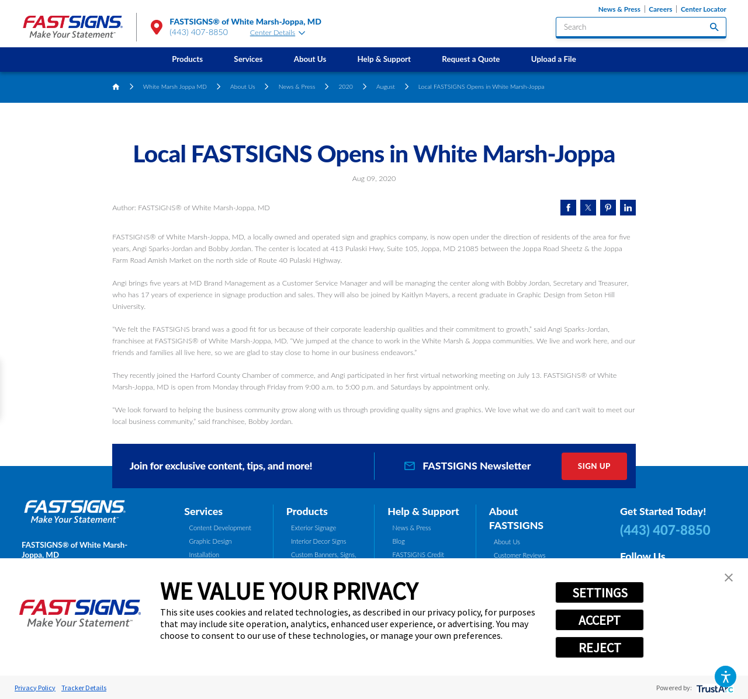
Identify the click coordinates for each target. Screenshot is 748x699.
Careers (660, 9)
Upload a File (553, 59)
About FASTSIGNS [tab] (516, 518)
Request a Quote (471, 59)
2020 (346, 86)
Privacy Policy (35, 687)
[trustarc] (714, 687)
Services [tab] (203, 511)
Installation (204, 554)
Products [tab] (307, 511)
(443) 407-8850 (198, 32)
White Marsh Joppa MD (175, 86)
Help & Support (384, 59)
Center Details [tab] (277, 32)
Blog (399, 541)
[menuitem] (188, 59)
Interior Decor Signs (319, 541)
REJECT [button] (600, 647)
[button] (725, 676)
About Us (310, 59)
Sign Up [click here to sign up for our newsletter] (594, 466)
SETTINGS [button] (600, 593)
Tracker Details (83, 687)
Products (187, 59)
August (385, 86)
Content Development (220, 527)
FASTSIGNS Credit (419, 554)
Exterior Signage (313, 527)
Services (248, 59)
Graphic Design (210, 541)
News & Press (619, 9)
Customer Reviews (520, 555)
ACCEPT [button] (600, 620)
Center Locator (703, 9)
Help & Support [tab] (423, 511)
